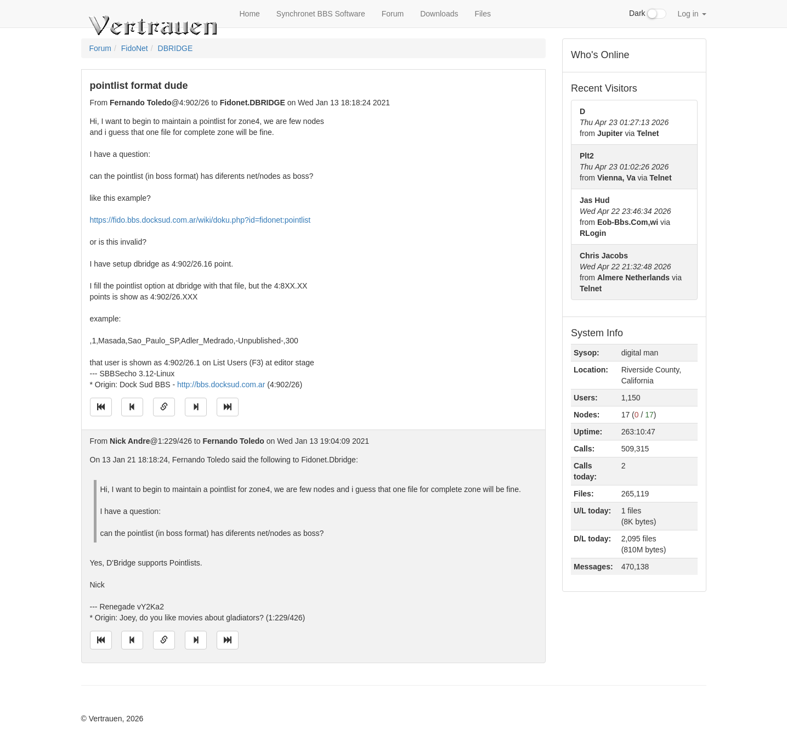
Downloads (439, 13)
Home (250, 13)
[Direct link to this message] (164, 407)
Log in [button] (691, 13)
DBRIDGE (175, 48)
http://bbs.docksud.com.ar (221, 384)
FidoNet (134, 48)
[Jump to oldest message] (101, 407)
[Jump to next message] (196, 407)
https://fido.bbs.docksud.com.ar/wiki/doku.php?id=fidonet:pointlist (200, 220)
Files (482, 13)
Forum (393, 13)
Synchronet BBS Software (320, 13)
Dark (647, 14)
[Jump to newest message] (228, 407)
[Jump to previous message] (132, 407)
